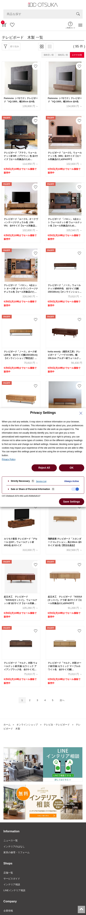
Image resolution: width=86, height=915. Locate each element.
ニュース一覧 (10, 840)
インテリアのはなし (14, 846)
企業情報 (8, 910)
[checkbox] (75, 489)
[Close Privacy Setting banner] (81, 413)
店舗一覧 (8, 872)
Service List (41, 481)
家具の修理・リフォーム (16, 852)
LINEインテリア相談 (14, 890)
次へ (62, 700)
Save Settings (71, 501)
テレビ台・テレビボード (57, 724)
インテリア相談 (11, 884)
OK (72, 467)
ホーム (7, 724)
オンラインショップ (27, 724)
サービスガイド (11, 878)
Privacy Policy (9, 459)
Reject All (44, 467)
